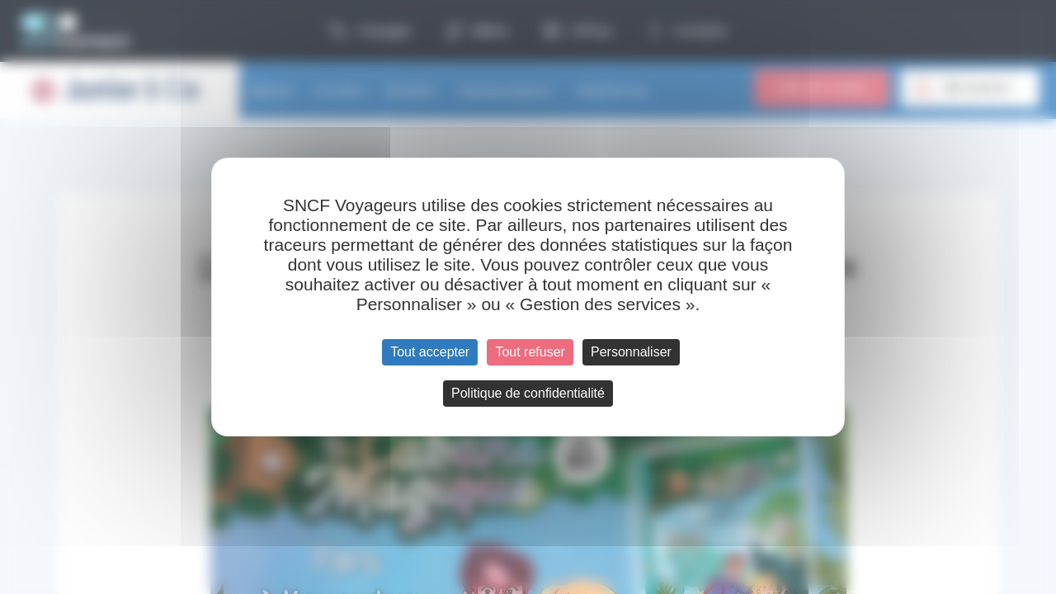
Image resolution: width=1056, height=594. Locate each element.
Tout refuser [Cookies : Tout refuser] (529, 352)
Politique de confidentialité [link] (528, 393)
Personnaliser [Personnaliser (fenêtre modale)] (631, 352)
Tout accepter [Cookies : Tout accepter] (429, 352)
